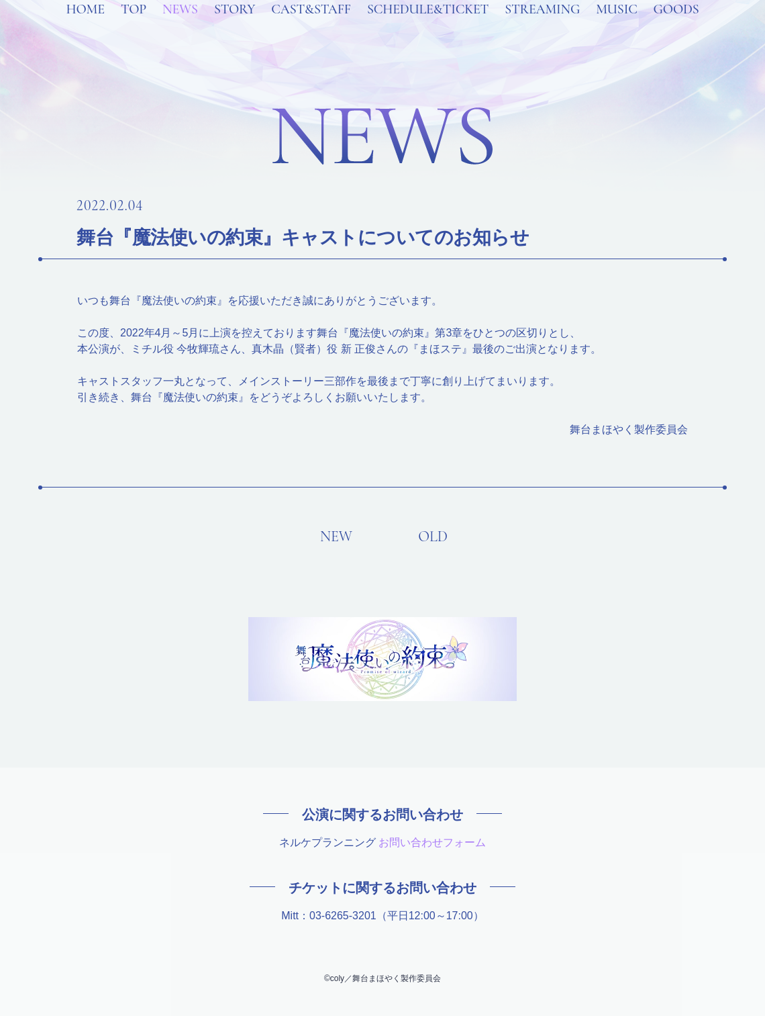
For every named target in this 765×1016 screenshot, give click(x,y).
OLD (433, 536)
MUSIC (616, 27)
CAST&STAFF (311, 27)
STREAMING (542, 27)
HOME (85, 27)
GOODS (676, 27)
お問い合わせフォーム (432, 842)
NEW (336, 536)
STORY (234, 27)
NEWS (180, 27)
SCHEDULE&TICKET (428, 27)
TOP (133, 27)
